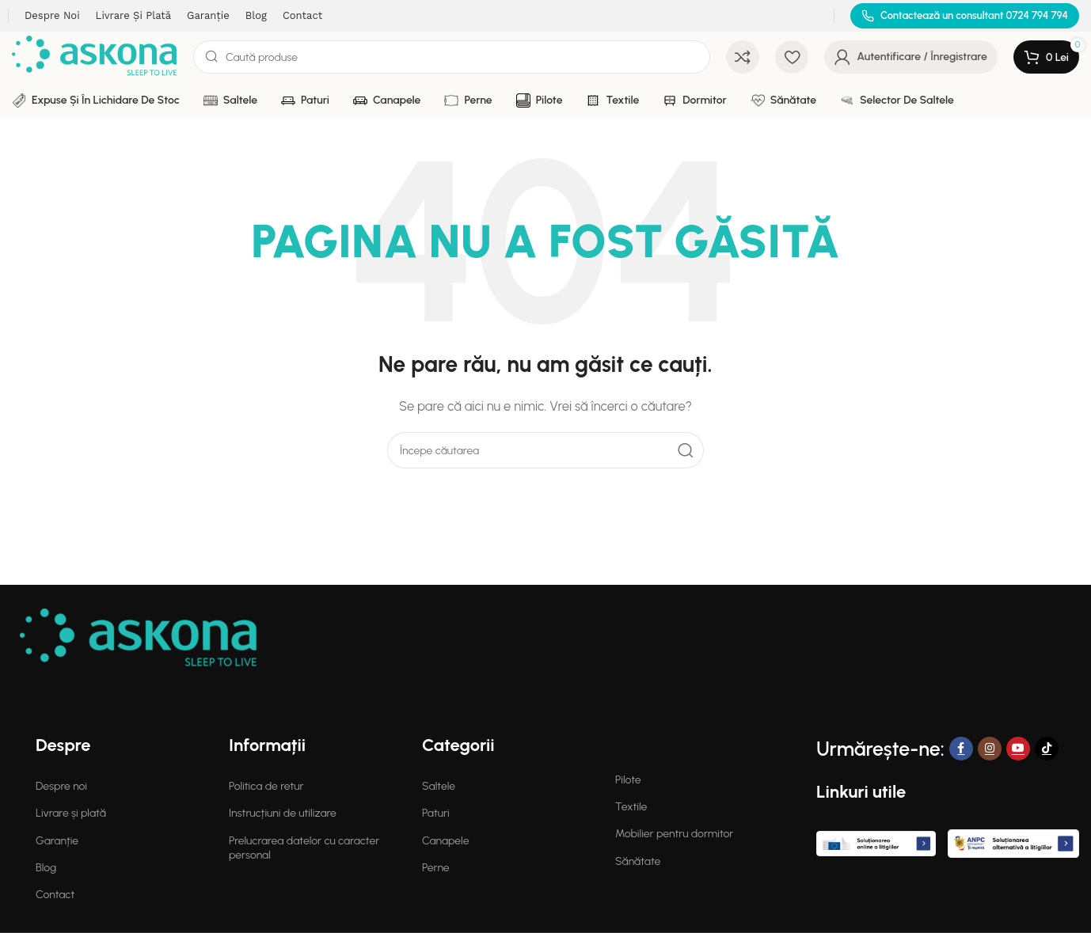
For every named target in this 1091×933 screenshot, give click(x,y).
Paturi (436, 813)
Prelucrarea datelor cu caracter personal (304, 848)
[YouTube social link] (1018, 748)
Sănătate (637, 861)
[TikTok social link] (1047, 748)
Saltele (438, 786)
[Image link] (138, 638)
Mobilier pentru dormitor (674, 833)
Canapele (445, 841)
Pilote (628, 780)
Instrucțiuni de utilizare (282, 813)
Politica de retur (266, 786)
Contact (55, 894)
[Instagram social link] (990, 748)
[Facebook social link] (961, 748)
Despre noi (61, 786)
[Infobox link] (964, 16)
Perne (436, 867)
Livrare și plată (71, 813)
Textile (631, 807)
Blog (46, 867)
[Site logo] (94, 56)
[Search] (451, 57)
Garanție (57, 841)
